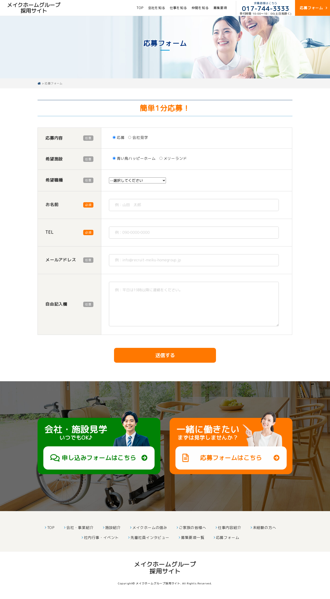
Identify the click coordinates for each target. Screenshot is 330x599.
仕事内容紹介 (229, 527)
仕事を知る (178, 8)
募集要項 (220, 8)
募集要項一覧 (192, 537)
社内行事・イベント (101, 537)
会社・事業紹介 (80, 527)
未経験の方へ (264, 527)
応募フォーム (227, 537)
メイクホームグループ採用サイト (33, 7)
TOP (139, 8)
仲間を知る (200, 8)
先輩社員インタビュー (149, 537)
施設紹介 (113, 527)
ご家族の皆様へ (192, 527)
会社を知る (156, 8)
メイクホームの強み (149, 527)
